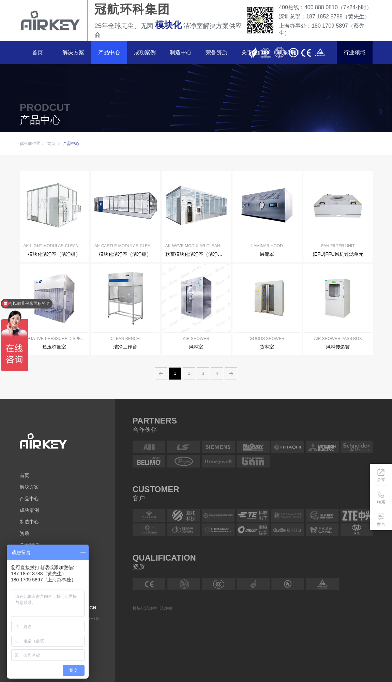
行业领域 (354, 52)
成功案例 (145, 52)
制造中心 (181, 52)
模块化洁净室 (145, 608)
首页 (37, 52)
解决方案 (73, 52)
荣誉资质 (216, 52)
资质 (24, 533)
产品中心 (109, 52)
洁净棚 (166, 608)
